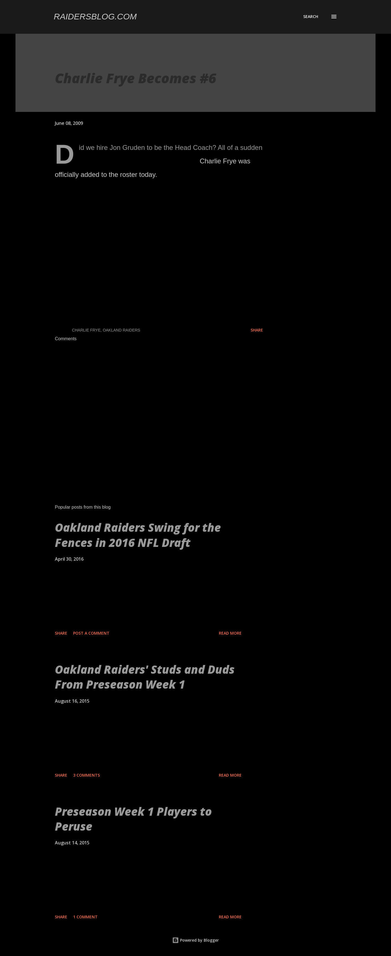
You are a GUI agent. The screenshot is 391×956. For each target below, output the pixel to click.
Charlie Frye (86, 330)
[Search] (310, 16)
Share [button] (257, 330)
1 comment (85, 916)
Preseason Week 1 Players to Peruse (133, 819)
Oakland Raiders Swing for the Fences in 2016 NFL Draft (138, 535)
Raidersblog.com (95, 16)
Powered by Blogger (195, 940)
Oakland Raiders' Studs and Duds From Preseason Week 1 (145, 677)
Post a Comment (91, 633)
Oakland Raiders (121, 330)
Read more (230, 633)
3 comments (86, 775)
